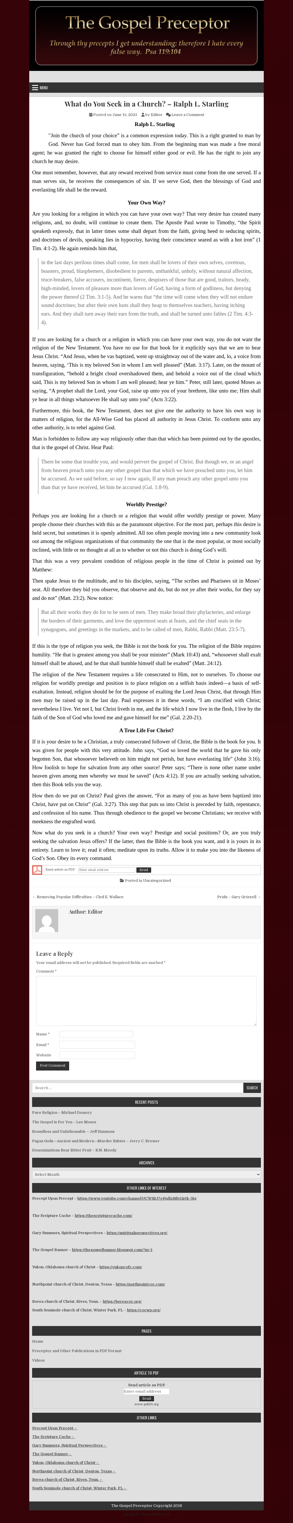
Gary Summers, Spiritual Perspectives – (69, 1445)
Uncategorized (157, 880)
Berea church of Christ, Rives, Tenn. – (67, 1479)
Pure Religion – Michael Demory (62, 1112)
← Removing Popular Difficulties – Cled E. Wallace (78, 897)
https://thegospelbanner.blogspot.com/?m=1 (112, 1250)
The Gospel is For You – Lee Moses (64, 1122)
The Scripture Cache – (53, 1437)
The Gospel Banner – (52, 1454)
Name (43, 1034)
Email (42, 1045)
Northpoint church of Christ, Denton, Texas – (74, 1471)
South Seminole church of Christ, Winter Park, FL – (79, 1488)
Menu (44, 87)
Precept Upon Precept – (54, 1428)
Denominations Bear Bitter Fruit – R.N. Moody (74, 1150)
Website (43, 1055)
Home (37, 1341)
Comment (46, 971)
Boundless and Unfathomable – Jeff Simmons (73, 1131)
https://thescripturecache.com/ (103, 1215)
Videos (38, 1360)
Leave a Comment (187, 115)
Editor (157, 115)
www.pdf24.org (146, 1404)
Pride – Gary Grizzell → (239, 897)
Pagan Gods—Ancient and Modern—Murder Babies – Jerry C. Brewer (96, 1141)
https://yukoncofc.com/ (120, 1267)
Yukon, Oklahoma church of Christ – (65, 1462)
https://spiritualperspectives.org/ (137, 1233)
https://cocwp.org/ (144, 1310)
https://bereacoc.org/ (122, 1301)
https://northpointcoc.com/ (140, 1284)
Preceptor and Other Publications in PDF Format (77, 1351)
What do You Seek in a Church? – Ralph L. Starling (147, 104)
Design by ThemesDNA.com (146, 1514)
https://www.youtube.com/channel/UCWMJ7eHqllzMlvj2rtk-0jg (136, 1198)
